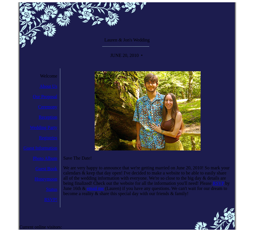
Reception (48, 117)
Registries (48, 137)
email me (95, 188)
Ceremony (47, 106)
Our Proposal (45, 96)
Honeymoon (45, 179)
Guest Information (40, 148)
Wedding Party (43, 127)
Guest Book (46, 168)
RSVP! (50, 199)
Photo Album (45, 158)
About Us (48, 86)
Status (51, 189)
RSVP (218, 183)
